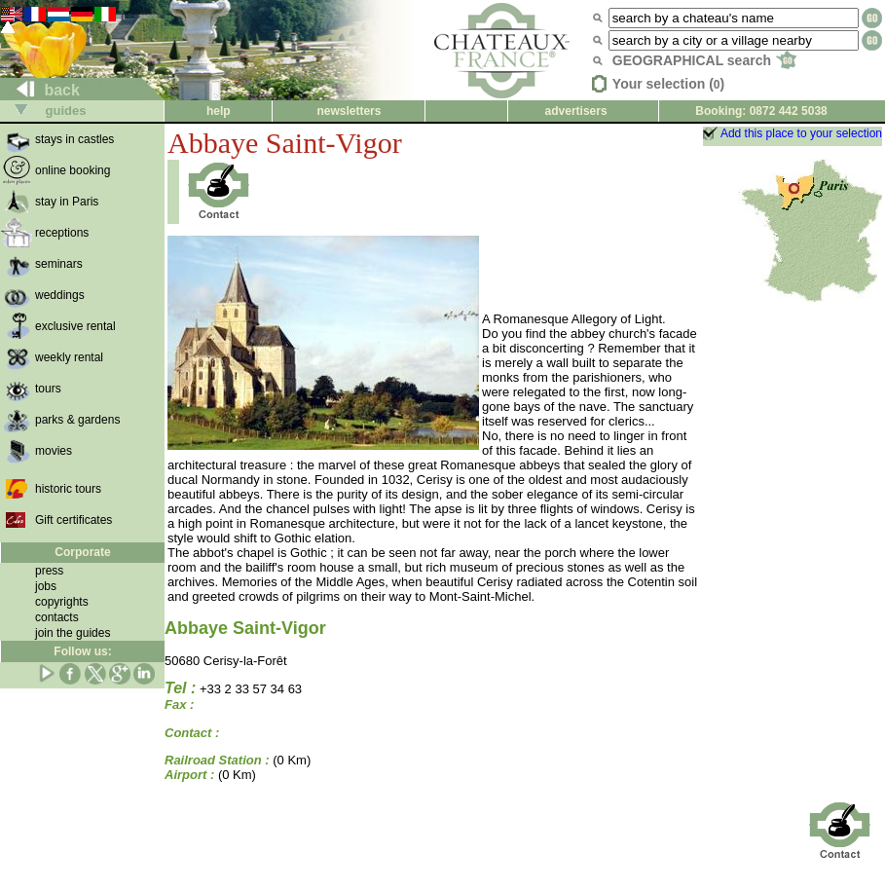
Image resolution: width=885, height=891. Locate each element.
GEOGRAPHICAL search (704, 60)
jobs (45, 586)
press (49, 570)
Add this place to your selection (801, 133)
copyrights (62, 602)
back (40, 90)
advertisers (576, 111)
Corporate (82, 552)
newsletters (348, 111)
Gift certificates (73, 520)
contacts (57, 617)
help (218, 111)
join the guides (72, 633)
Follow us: (82, 651)
